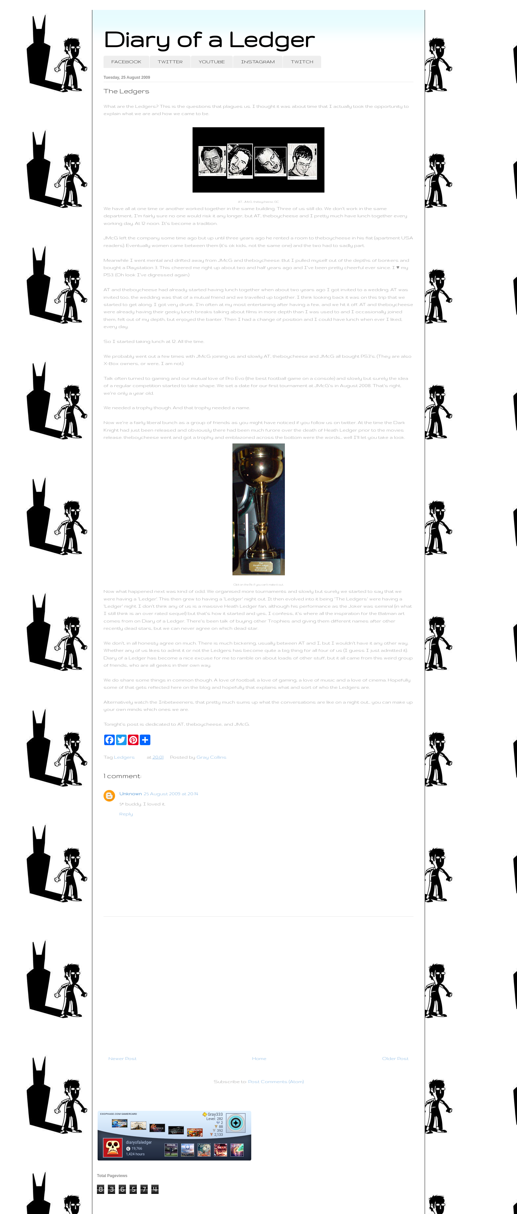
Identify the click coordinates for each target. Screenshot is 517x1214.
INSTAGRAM (258, 61)
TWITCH (302, 61)
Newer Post (122, 1058)
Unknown (130, 793)
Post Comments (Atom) (276, 1081)
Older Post (395, 1058)
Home (259, 1058)
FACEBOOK (126, 61)
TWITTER (170, 61)
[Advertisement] (258, 983)
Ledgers (124, 757)
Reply (126, 813)
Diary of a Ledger (209, 38)
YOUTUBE (212, 61)
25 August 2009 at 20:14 (171, 793)
